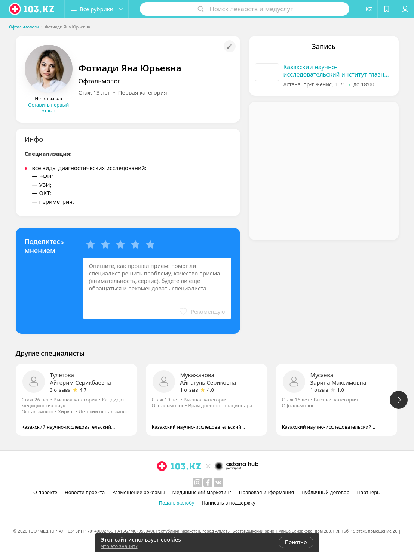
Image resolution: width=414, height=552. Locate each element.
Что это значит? (119, 546)
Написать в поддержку (228, 502)
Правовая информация (266, 492)
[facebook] (207, 482)
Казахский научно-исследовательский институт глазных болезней (337, 70)
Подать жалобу (176, 502)
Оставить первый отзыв (48, 108)
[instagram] (197, 482)
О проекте (45, 492)
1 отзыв (189, 389)
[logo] (32, 9)
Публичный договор (325, 492)
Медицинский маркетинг (201, 492)
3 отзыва (60, 389)
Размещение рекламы (138, 492)
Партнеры (369, 492)
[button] (96, 9)
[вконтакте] (218, 482)
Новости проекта (85, 492)
